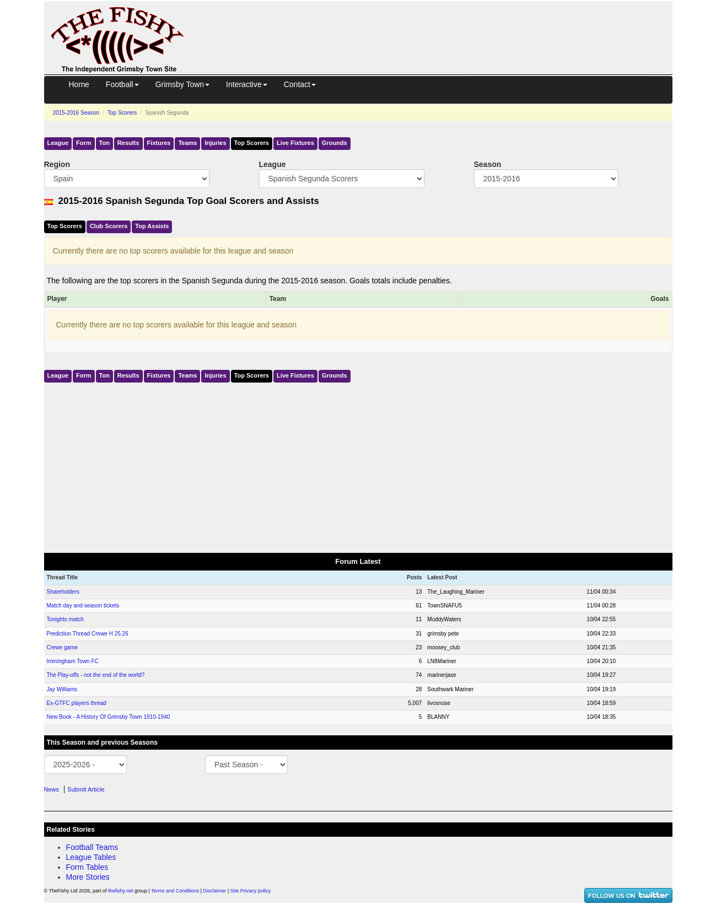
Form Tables (87, 867)
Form (83, 142)
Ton (104, 142)
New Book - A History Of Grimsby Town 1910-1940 (108, 717)
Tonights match (65, 619)
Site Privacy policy (250, 891)
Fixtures (159, 142)
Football (122, 84)
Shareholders (63, 592)
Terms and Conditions (175, 891)
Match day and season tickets (83, 605)
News (52, 789)
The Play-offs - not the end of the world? (96, 675)
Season (488, 164)
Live (295, 142)
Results (128, 142)
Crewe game (62, 647)
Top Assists (152, 226)
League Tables (91, 857)
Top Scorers (122, 113)
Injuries (215, 142)
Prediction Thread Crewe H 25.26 (87, 634)
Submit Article (85, 789)
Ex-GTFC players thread (76, 703)
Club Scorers (108, 226)
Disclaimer (215, 891)
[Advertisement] (438, 26)
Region (57, 164)
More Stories (88, 877)
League (58, 142)
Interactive (246, 84)
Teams (187, 142)
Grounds (334, 142)
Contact (300, 84)
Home (79, 84)
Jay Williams (62, 689)
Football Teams (92, 847)
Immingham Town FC (73, 661)
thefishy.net (120, 891)
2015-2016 (76, 113)
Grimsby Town (182, 84)
